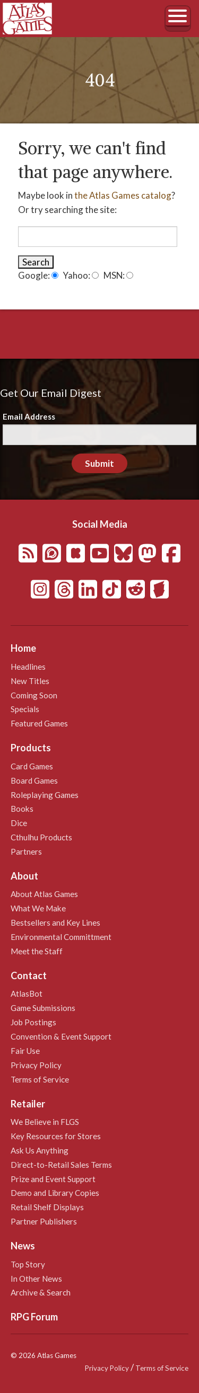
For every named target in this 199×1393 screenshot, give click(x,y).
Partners (26, 851)
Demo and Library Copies (55, 1192)
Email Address (29, 416)
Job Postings (33, 1022)
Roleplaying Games (45, 795)
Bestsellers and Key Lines (55, 922)
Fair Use (25, 1050)
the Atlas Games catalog (122, 195)
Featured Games (39, 723)
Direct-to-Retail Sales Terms (61, 1164)
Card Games (32, 766)
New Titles (30, 681)
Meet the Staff (37, 951)
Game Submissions (43, 1008)
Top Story (28, 1264)
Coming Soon (34, 695)
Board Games (34, 780)
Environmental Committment (61, 937)
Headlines (28, 666)
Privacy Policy (36, 1065)
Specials (25, 709)
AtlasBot (26, 993)
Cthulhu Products (41, 837)
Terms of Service (40, 1079)
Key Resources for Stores (56, 1136)
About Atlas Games (44, 894)
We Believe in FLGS (45, 1121)
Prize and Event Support (53, 1179)
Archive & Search (41, 1292)
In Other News (36, 1278)
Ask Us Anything (39, 1150)
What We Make (38, 908)
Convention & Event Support (61, 1036)
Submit (99, 463)
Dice (19, 823)
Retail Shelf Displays (47, 1207)
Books (22, 808)
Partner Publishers (44, 1221)
